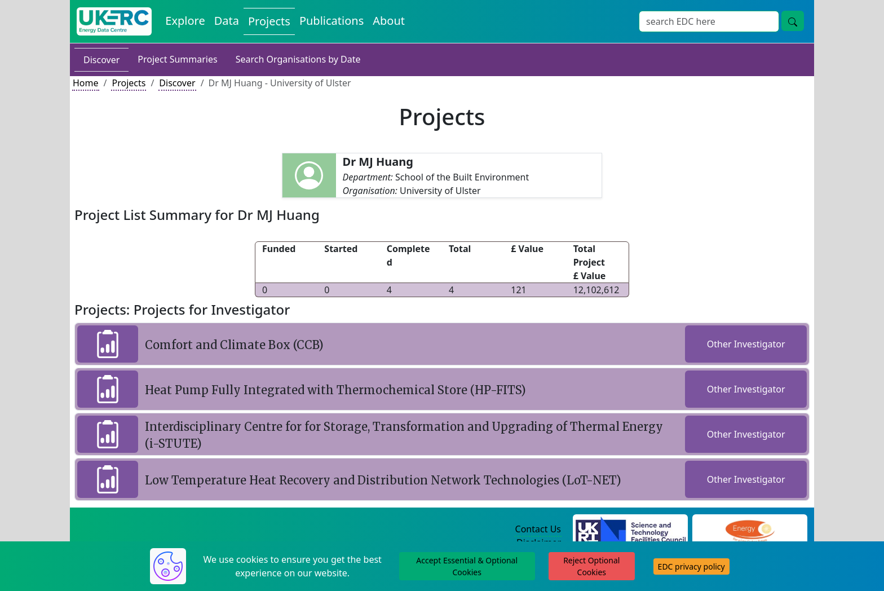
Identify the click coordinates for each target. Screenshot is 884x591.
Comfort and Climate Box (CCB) (234, 345)
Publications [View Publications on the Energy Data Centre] (331, 20)
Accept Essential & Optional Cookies (467, 566)
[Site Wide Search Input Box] (709, 21)
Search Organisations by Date (298, 59)
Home (86, 83)
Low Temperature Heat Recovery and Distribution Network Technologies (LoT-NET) (383, 480)
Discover (101, 60)
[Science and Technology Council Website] (631, 529)
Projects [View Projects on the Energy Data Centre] (269, 21)
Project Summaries (177, 59)
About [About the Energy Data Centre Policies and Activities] (389, 20)
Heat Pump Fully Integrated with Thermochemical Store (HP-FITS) (335, 390)
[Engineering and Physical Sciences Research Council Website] (749, 529)
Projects (128, 83)
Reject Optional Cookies (591, 566)
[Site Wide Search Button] (792, 21)
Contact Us (538, 529)
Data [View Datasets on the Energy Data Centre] (226, 20)
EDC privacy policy (691, 566)
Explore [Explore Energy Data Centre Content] (185, 20)
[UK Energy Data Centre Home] (114, 21)
